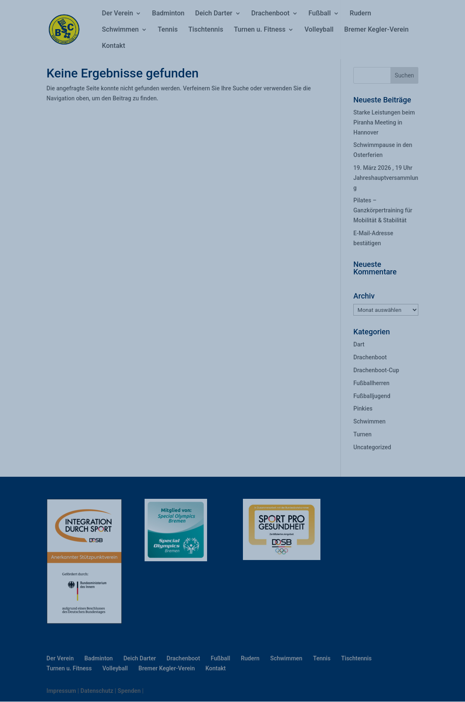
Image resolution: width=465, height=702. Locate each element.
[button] (383, 575)
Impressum (194, 690)
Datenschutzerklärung (174, 635)
